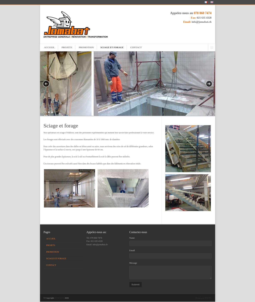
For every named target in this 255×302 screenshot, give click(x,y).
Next (209, 83)
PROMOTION (86, 47)
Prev (46, 83)
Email (132, 251)
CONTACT (136, 47)
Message (133, 263)
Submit (136, 285)
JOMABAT (59, 298)
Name (132, 238)
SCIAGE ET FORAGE (111, 47)
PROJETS (66, 47)
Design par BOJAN (203, 298)
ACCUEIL (49, 47)
